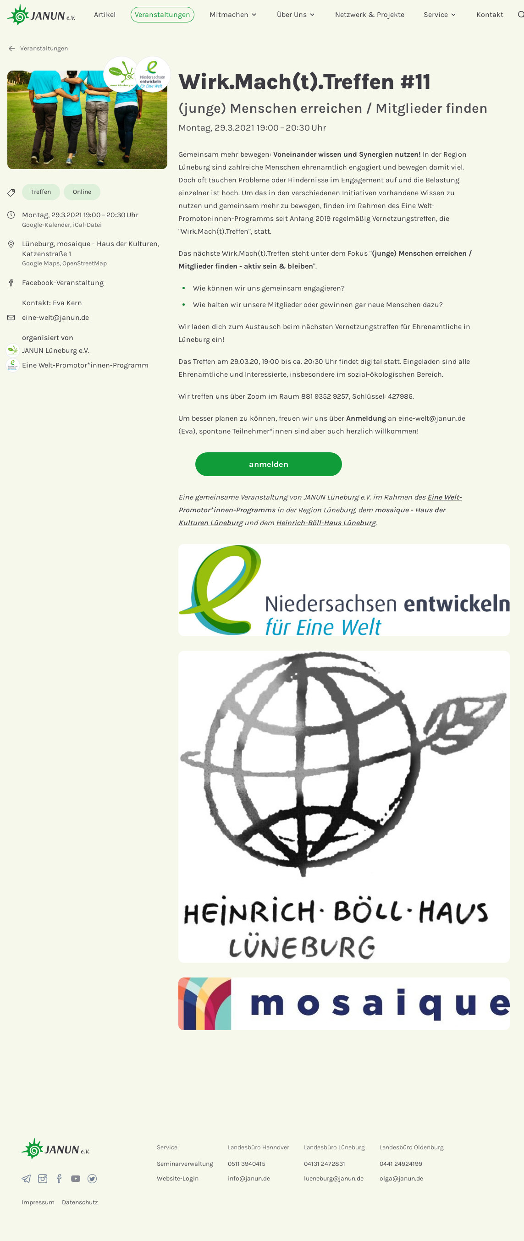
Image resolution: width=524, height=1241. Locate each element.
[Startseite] (41, 14)
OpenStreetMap (84, 263)
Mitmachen (234, 14)
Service (440, 14)
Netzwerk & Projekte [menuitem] (369, 14)
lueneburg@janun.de (334, 1178)
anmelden (268, 464)
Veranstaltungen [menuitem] (162, 14)
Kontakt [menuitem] (489, 14)
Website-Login (178, 1178)
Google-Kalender (46, 225)
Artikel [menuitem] (105, 14)
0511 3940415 (246, 1164)
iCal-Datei (87, 225)
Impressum (38, 1202)
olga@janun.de (401, 1178)
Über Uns (296, 14)
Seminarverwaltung (185, 1164)
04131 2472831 (324, 1164)
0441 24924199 (401, 1164)
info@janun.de (249, 1178)
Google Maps (41, 263)
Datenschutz (80, 1202)
